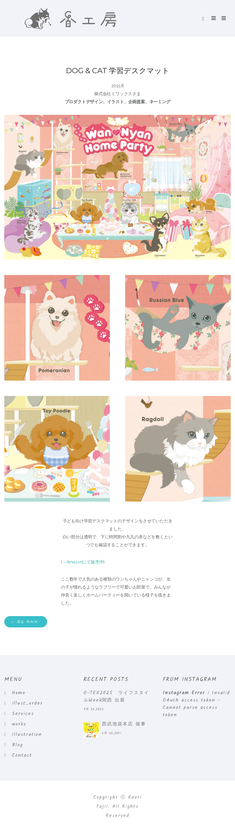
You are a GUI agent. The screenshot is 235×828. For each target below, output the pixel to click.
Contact (22, 755)
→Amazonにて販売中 (83, 561)
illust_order (27, 703)
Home (19, 693)
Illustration (27, 734)
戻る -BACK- (25, 621)
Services (23, 713)
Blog (17, 745)
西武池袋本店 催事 (124, 724)
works (19, 724)
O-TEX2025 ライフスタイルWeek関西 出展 (116, 696)
